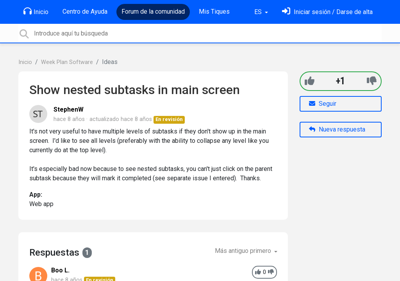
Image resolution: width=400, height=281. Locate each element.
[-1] (372, 81)
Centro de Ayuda (84, 11)
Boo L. (60, 270)
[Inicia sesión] (327, 12)
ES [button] (258, 12)
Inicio (35, 11)
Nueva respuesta (337, 129)
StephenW (69, 109)
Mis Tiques (214, 11)
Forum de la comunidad (153, 11)
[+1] (309, 81)
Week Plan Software (67, 62)
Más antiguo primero (244, 250)
